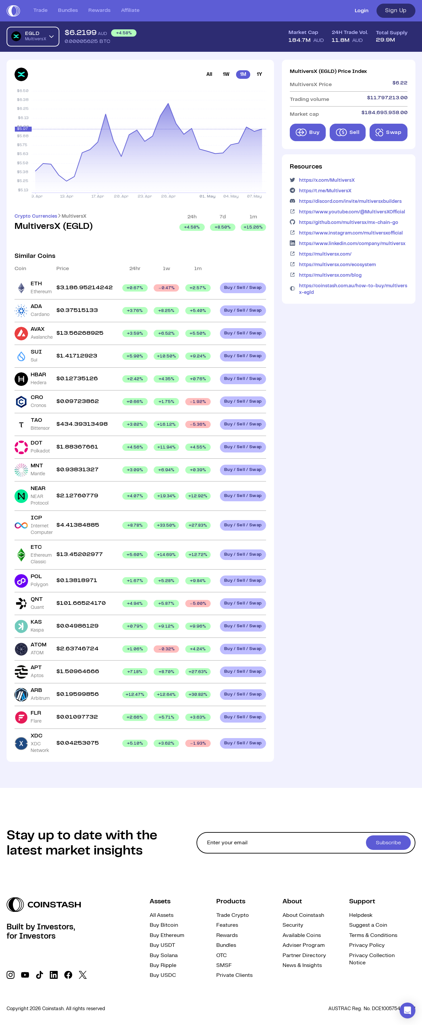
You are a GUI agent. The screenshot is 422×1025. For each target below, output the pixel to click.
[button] (407, 1010)
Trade (40, 10)
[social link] (11, 975)
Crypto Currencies (36, 216)
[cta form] (306, 843)
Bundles (68, 10)
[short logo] (13, 10)
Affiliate (130, 10)
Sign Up (396, 10)
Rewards (99, 10)
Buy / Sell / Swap (243, 288)
